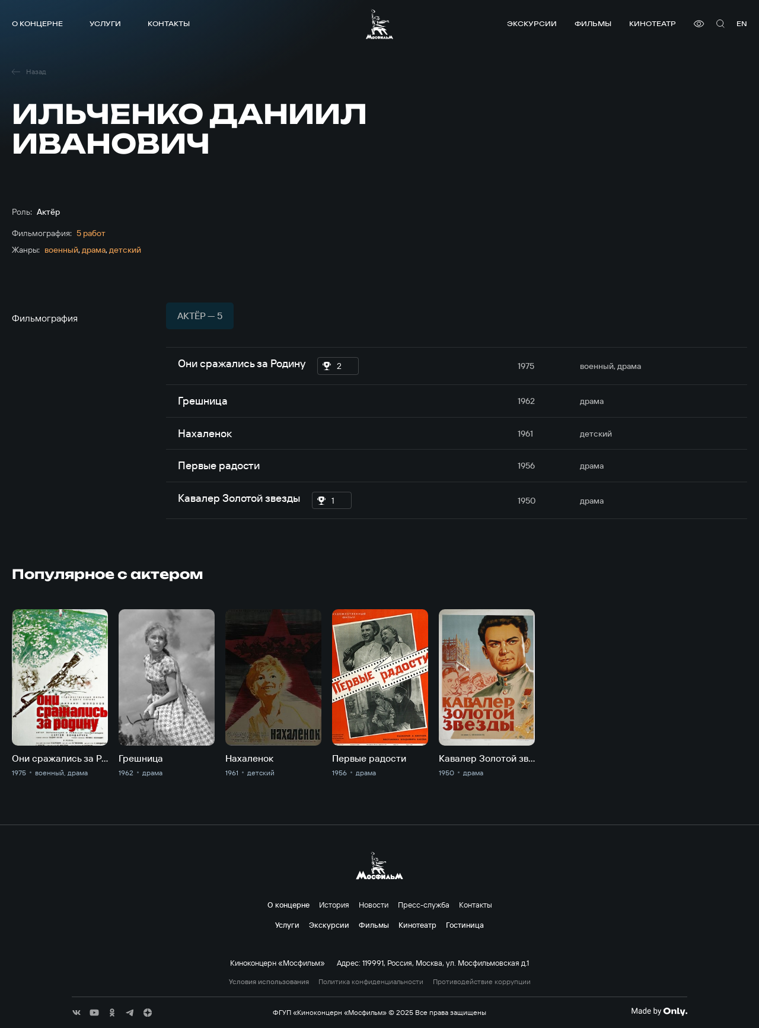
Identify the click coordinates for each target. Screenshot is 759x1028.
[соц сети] (76, 1012)
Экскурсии (532, 23)
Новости (373, 904)
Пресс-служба (423, 904)
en (741, 23)
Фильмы (593, 23)
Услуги (105, 23)
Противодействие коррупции (482, 982)
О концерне (37, 23)
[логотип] (379, 24)
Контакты (169, 23)
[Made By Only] (659, 1011)
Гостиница (465, 925)
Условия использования (269, 982)
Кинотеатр (652, 23)
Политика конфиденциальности (370, 982)
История (334, 904)
